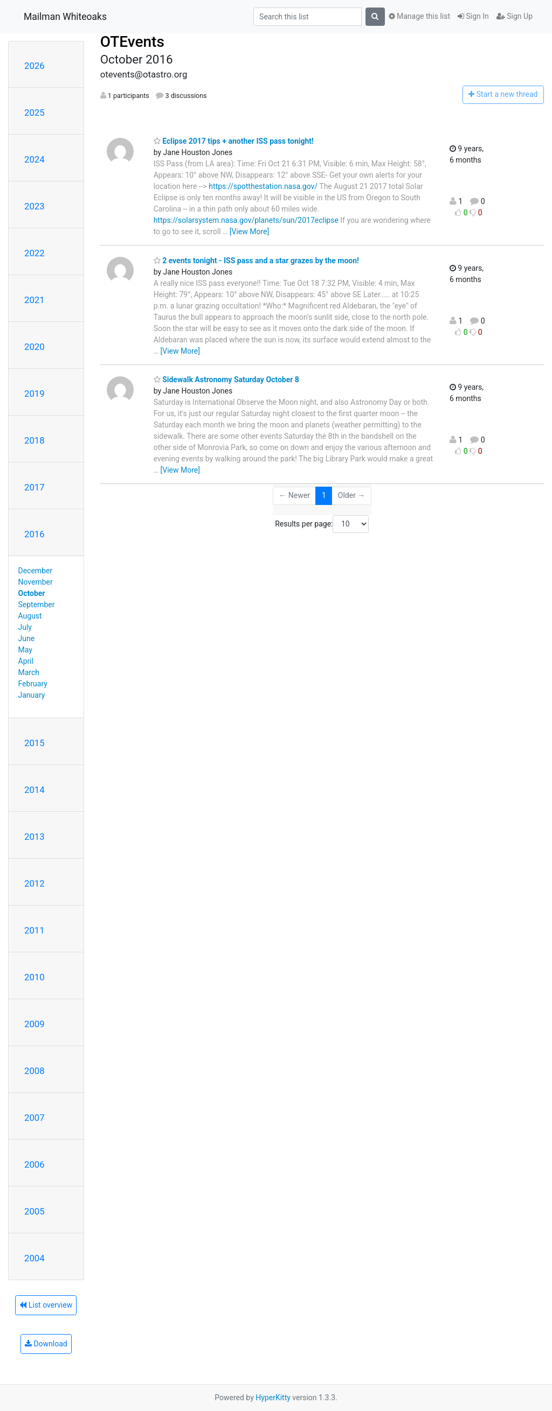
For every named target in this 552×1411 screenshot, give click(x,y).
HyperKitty (273, 1397)
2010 (34, 977)
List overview (45, 1305)
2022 (34, 253)
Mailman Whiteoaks (65, 16)
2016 (34, 534)
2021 (34, 299)
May (25, 649)
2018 (34, 440)
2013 (34, 836)
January (31, 695)
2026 (34, 65)
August (30, 616)
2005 (34, 1211)
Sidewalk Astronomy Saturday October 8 (226, 379)
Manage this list (419, 16)
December (35, 570)
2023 (34, 206)
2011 (34, 930)
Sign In (473, 16)
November (35, 582)
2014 (34, 789)
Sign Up (514, 16)
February (32, 683)
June (26, 638)
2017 (34, 487)
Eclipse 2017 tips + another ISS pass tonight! (234, 141)
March (29, 672)
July (25, 627)
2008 (34, 1070)
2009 (34, 1024)
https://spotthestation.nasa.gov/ (263, 186)
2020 (34, 346)
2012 (34, 883)
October (31, 593)
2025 (34, 112)
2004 (34, 1258)
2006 (34, 1164)
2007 (34, 1117)
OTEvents (132, 42)
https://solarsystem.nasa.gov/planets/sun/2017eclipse (246, 220)
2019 (34, 393)
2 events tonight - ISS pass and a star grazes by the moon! (256, 260)
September (36, 604)
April (26, 661)
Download (46, 1343)
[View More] (249, 231)
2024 (34, 159)
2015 (34, 743)
